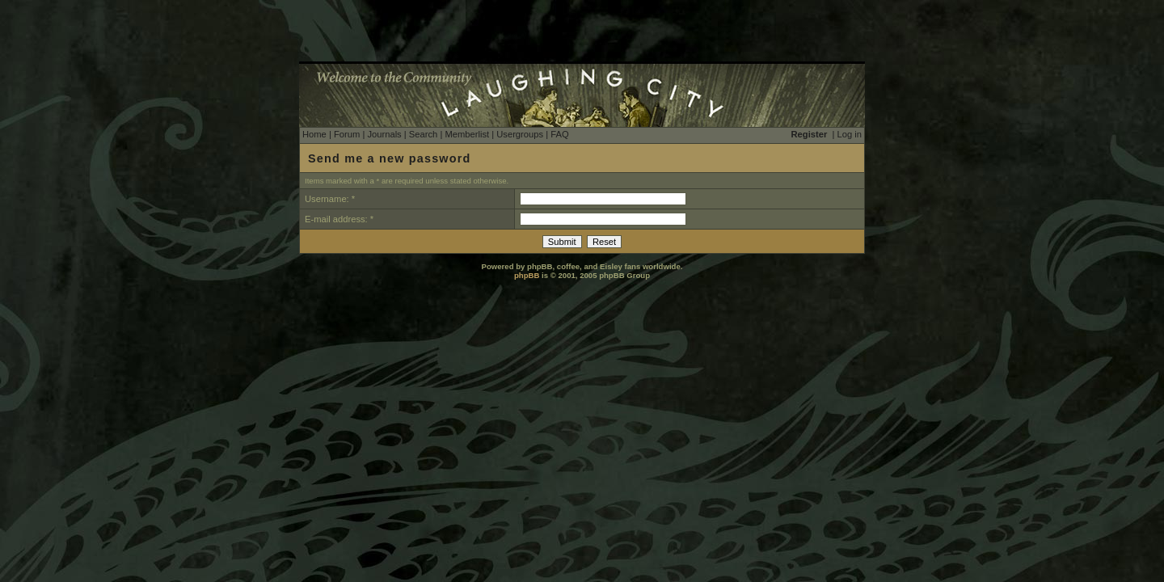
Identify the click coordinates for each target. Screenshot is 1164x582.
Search (423, 134)
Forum (347, 134)
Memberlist (467, 134)
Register (809, 134)
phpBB (526, 275)
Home (314, 134)
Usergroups (519, 134)
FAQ (559, 134)
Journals (384, 134)
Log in (849, 134)
